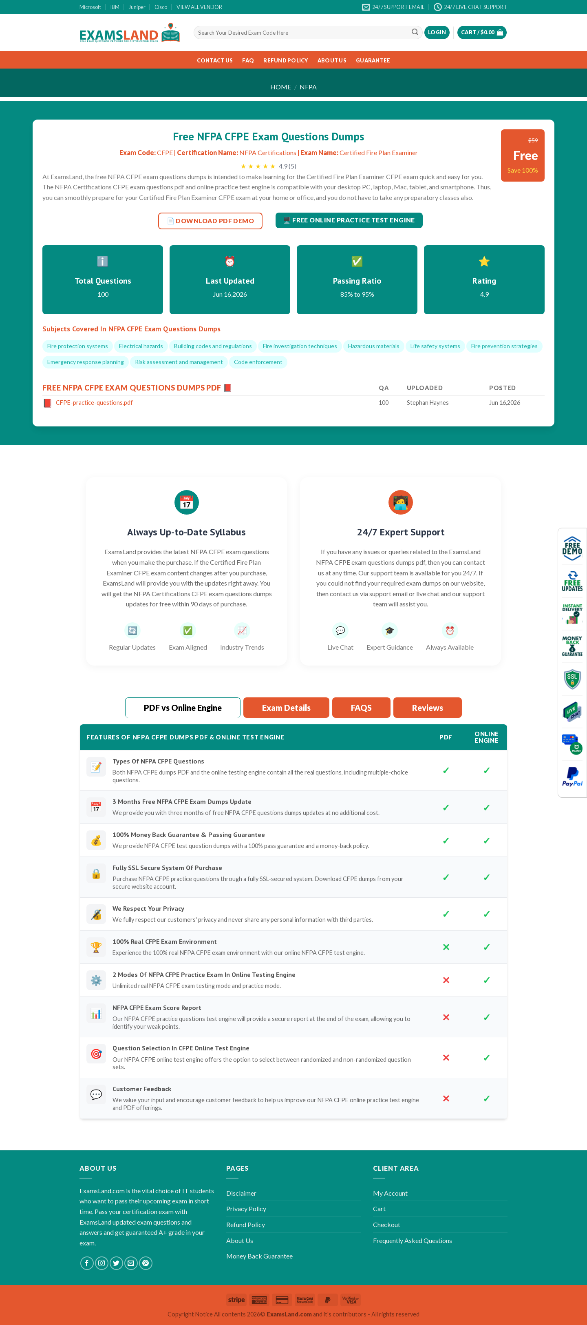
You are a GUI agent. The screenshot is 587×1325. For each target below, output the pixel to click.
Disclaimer (241, 1193)
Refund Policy (285, 60)
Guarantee (373, 60)
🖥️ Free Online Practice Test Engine (349, 220)
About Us (332, 60)
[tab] (183, 708)
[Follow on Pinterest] (145, 1263)
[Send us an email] (131, 1263)
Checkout (386, 1224)
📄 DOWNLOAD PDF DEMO (210, 220)
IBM (114, 7)
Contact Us (215, 60)
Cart (379, 1208)
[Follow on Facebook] (87, 1263)
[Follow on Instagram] (101, 1263)
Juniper (137, 7)
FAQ (248, 60)
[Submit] (415, 33)
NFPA (308, 87)
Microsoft (90, 7)
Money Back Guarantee (259, 1256)
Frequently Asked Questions (412, 1240)
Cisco (160, 7)
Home (280, 87)
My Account (390, 1193)
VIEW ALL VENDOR (199, 7)
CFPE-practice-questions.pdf (94, 402)
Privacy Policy (246, 1208)
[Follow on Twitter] (116, 1263)
